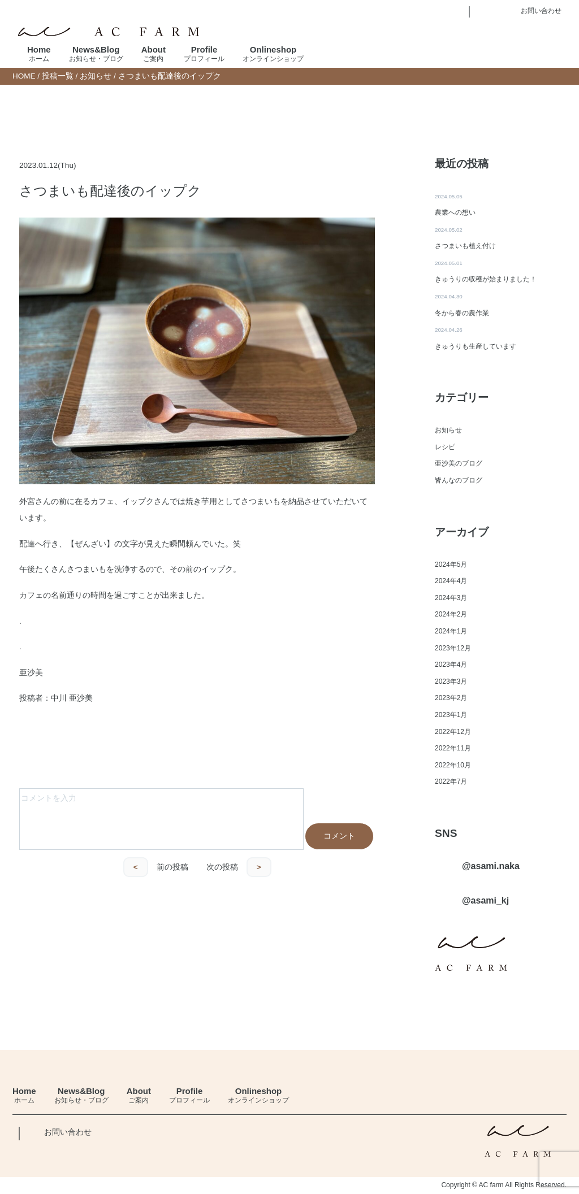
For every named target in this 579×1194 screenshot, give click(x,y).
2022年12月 (453, 732)
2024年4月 (451, 581)
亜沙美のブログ (458, 464)
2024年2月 (451, 615)
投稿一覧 (58, 76)
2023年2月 (451, 698)
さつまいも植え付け (465, 246)
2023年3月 (451, 681)
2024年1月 (451, 631)
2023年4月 (451, 665)
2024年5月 (451, 564)
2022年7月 (451, 782)
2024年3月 (451, 598)
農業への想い (455, 212)
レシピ (445, 447)
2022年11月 (453, 749)
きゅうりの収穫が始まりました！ (486, 280)
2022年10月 (453, 765)
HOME (24, 76)
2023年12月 (453, 648)
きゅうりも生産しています (475, 346)
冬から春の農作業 (462, 313)
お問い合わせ (68, 1132)
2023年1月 (451, 715)
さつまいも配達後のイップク (110, 190)
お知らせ (95, 76)
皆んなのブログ (458, 480)
